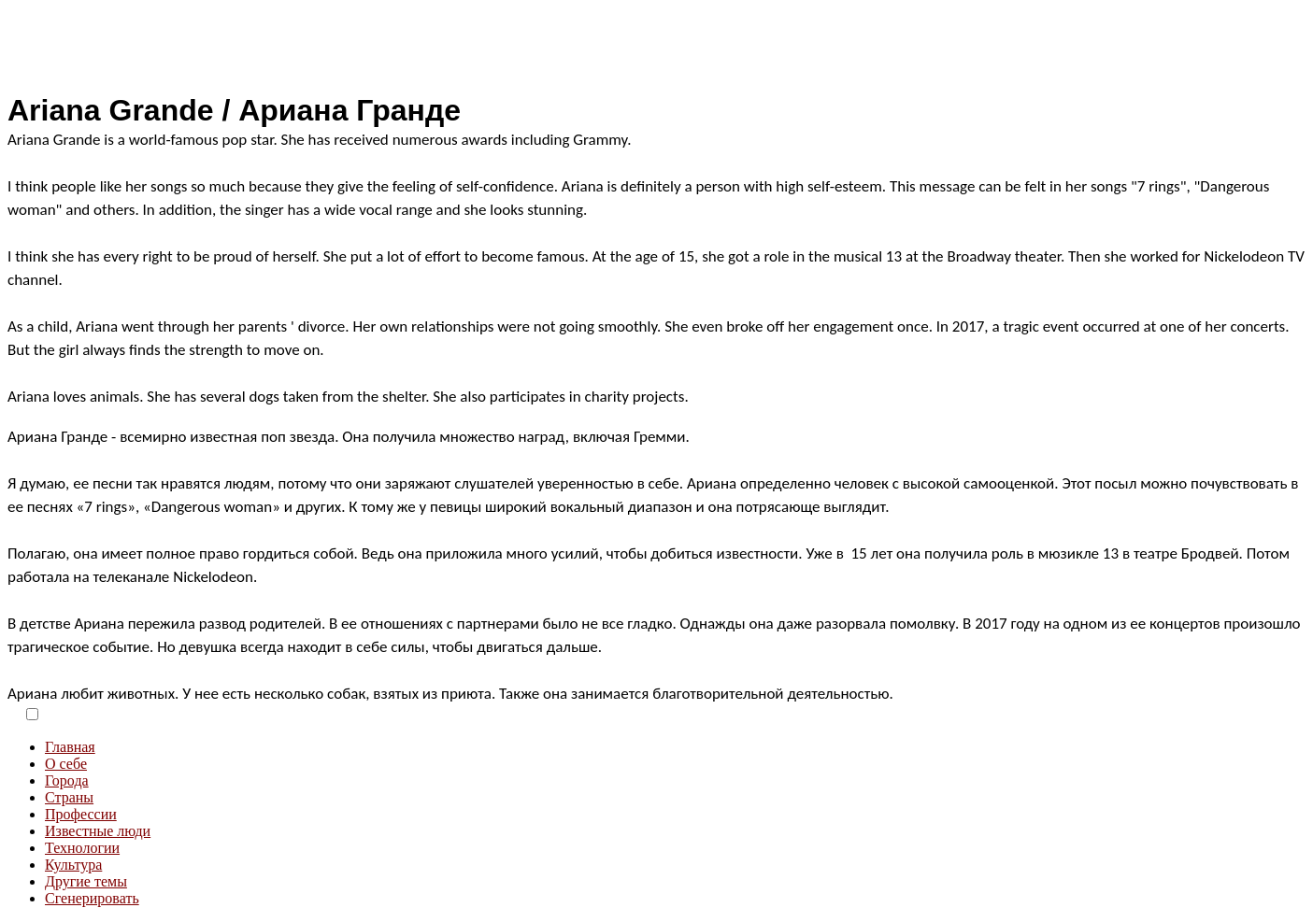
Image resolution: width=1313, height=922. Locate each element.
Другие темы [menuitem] (86, 881)
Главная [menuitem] (70, 747)
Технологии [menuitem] (82, 848)
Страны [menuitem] (69, 797)
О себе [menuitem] (66, 764)
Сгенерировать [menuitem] (92, 898)
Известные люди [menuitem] (97, 831)
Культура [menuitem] (73, 864)
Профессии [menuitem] (81, 814)
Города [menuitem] (67, 780)
